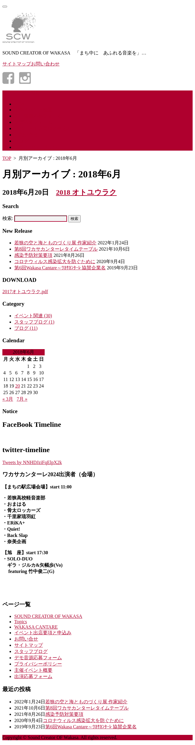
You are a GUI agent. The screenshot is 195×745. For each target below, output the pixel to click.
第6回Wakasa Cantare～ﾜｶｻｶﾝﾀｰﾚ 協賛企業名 (60, 267)
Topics (20, 621)
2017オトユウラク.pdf (25, 291)
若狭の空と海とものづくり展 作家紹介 (55, 242)
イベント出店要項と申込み (42, 128)
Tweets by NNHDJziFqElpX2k (32, 462)
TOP (6, 158)
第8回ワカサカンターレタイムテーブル (56, 249)
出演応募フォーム (33, 122)
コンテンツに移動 (21, 93)
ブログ (21, 140)
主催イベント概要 (33, 109)
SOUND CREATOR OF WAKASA (48, 616)
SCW (19, 104)
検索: (7, 218)
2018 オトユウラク (86, 192)
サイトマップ (28, 645)
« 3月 (7, 399)
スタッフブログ (34, 321)
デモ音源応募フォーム (38, 115)
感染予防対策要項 (33, 255)
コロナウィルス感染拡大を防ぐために (54, 261)
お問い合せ (26, 134)
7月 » (22, 399)
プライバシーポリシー (38, 147)
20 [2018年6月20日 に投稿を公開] (17, 385)
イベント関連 (33, 315)
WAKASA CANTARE (36, 627)
